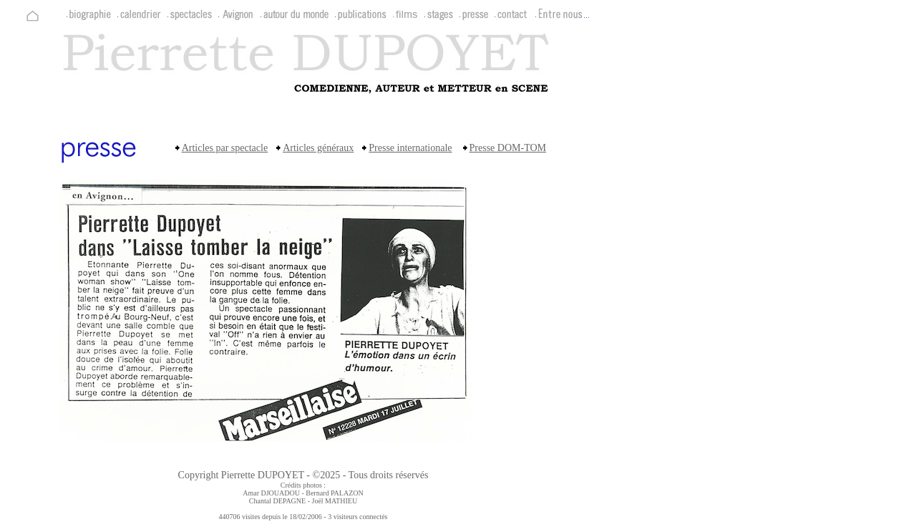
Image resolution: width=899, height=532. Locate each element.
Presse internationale (410, 147)
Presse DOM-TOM (508, 147)
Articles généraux (318, 147)
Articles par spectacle (225, 147)
